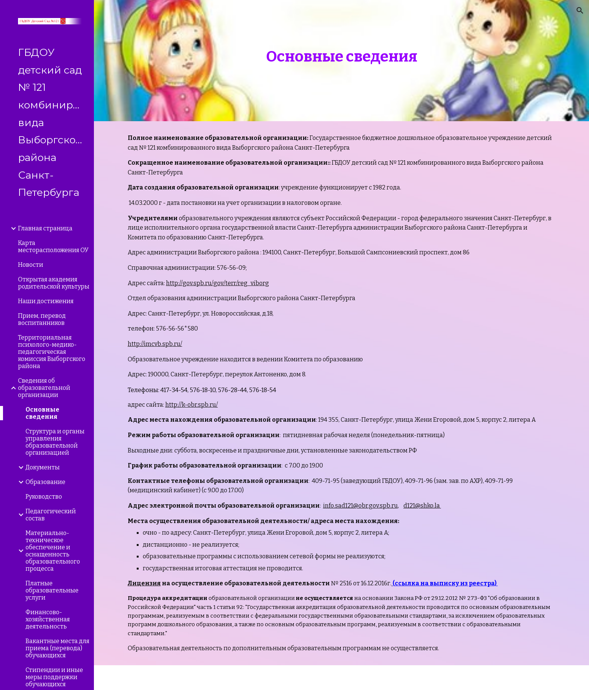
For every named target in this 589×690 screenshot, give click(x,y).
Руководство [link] (44, 496)
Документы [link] (43, 467)
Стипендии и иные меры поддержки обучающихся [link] (54, 677)
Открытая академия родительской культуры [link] (53, 283)
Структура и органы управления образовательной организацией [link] (55, 442)
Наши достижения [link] (46, 301)
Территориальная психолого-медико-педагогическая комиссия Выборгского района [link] (51, 352)
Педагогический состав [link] (51, 515)
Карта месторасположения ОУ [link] (53, 246)
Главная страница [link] (45, 228)
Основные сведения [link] (42, 413)
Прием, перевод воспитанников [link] (42, 319)
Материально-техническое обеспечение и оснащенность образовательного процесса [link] (53, 550)
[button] (580, 11)
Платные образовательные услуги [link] (52, 590)
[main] (341, 60)
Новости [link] (30, 264)
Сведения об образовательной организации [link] (44, 387)
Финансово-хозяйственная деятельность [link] (48, 619)
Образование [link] (45, 482)
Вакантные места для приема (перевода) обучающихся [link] (57, 648)
